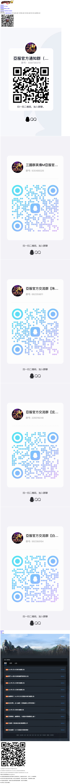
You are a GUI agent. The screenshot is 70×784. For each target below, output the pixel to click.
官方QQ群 (14, 13)
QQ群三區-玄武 (31, 13)
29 (30, 735)
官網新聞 (2, 8)
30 (32, 735)
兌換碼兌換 (6, 10)
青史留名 (2, 6)
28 (27, 735)
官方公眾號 (2, 13)
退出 (3, 633)
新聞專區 (8, 659)
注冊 (1, 633)
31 (35, 735)
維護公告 (6, 8)
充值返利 (10, 10)
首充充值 (2, 10)
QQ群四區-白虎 (37, 13)
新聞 (11, 663)
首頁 (5, 659)
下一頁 (44, 735)
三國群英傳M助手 (8, 13)
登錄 (1, 632)
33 (40, 735)
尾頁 (48, 735)
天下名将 (6, 6)
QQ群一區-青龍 (19, 13)
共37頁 (52, 735)
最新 (9, 8)
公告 (16, 663)
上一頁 (21, 735)
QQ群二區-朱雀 (25, 13)
